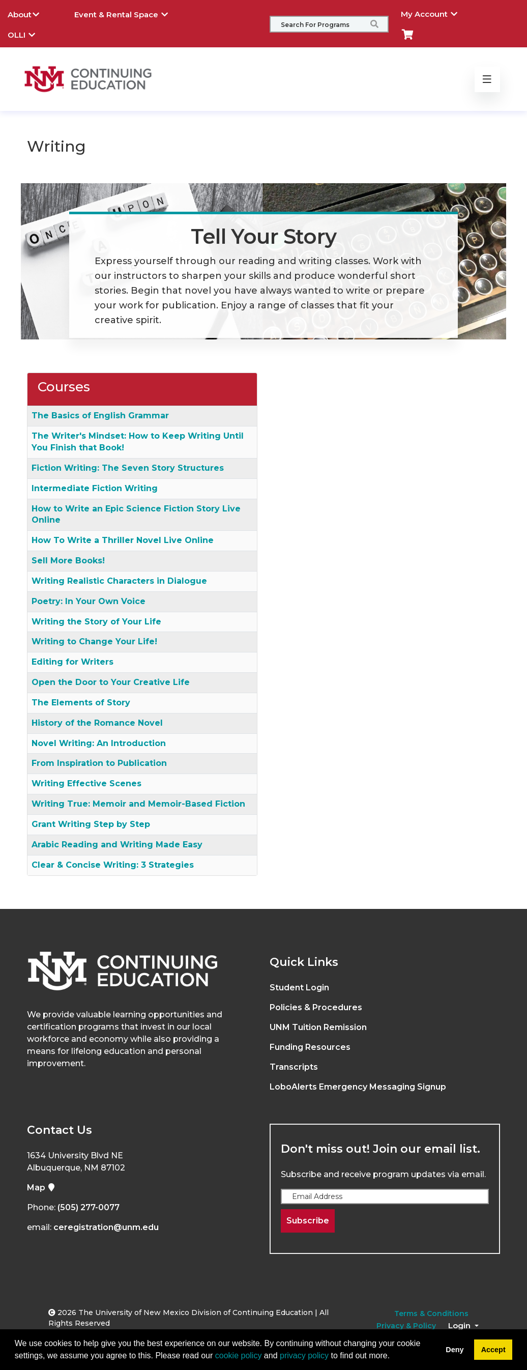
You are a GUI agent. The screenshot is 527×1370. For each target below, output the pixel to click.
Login (460, 1325)
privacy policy (304, 1355)
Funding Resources (310, 1047)
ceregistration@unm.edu (106, 1227)
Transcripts (294, 1067)
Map (41, 1187)
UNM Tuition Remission (318, 1027)
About (31, 13)
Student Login (299, 987)
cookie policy (238, 1355)
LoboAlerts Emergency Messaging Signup (358, 1087)
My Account (437, 13)
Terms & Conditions (431, 1313)
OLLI (29, 33)
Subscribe (307, 1220)
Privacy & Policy (406, 1325)
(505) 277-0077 (88, 1207)
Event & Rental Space (128, 13)
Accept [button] (493, 1350)
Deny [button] (454, 1350)
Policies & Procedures (316, 1007)
